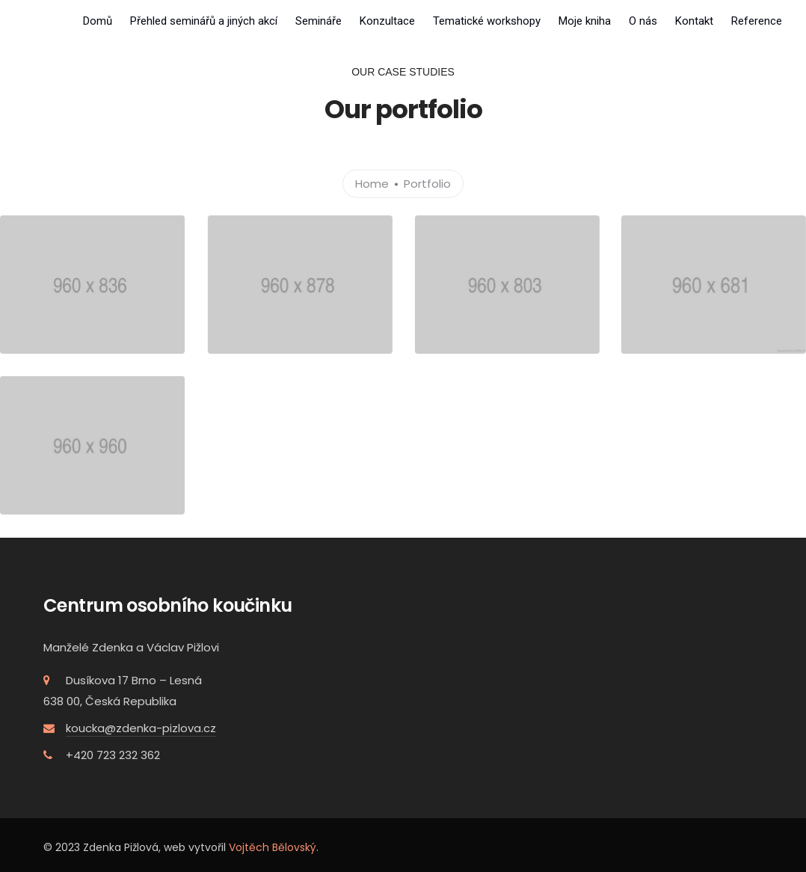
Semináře (318, 21)
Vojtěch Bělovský (272, 846)
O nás (643, 21)
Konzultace (387, 21)
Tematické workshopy (487, 21)
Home (372, 183)
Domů (97, 21)
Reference (756, 21)
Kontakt (694, 21)
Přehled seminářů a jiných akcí (203, 21)
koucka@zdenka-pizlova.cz (141, 727)
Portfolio (427, 183)
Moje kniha (585, 21)
